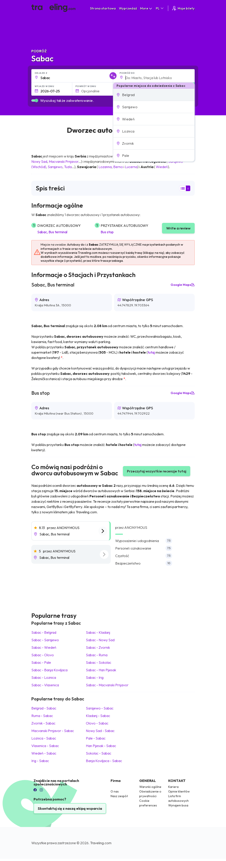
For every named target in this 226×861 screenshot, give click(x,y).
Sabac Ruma (96, 655)
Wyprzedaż (128, 8)
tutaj (151, 352)
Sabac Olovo (42, 655)
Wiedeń (162, 167)
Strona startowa (103, 8)
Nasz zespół (119, 796)
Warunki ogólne (150, 787)
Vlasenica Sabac (45, 745)
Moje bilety (183, 8)
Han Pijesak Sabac (101, 745)
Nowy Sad (39, 161)
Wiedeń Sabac (43, 753)
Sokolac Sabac (98, 753)
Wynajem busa (178, 805)
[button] (153, 95)
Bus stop (107, 232)
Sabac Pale (41, 662)
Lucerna (131, 167)
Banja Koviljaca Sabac (104, 761)
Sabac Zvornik (98, 647)
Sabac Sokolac (98, 662)
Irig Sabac (40, 761)
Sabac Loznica (43, 677)
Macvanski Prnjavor (63, 161)
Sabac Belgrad (43, 632)
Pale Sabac (95, 738)
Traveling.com (100, 843)
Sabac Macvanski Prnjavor (107, 685)
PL (160, 8)
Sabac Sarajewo (45, 640)
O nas (115, 791)
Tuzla (68, 167)
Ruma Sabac (42, 715)
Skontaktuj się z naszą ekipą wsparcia (70, 808)
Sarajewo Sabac (99, 708)
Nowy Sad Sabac (100, 730)
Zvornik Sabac (43, 723)
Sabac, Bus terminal (52, 232)
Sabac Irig (95, 677)
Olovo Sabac (97, 723)
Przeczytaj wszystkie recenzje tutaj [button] (156, 471)
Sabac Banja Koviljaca (49, 670)
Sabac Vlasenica (45, 685)
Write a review (178, 228)
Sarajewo (55, 167)
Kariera (173, 787)
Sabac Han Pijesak (101, 670)
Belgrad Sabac (43, 708)
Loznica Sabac (43, 738)
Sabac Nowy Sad (100, 640)
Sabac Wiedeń (43, 647)
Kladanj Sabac (98, 715)
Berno (118, 167)
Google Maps (183, 284)
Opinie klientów (179, 791)
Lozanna (105, 167)
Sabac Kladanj (98, 632)
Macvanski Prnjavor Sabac (52, 730)
